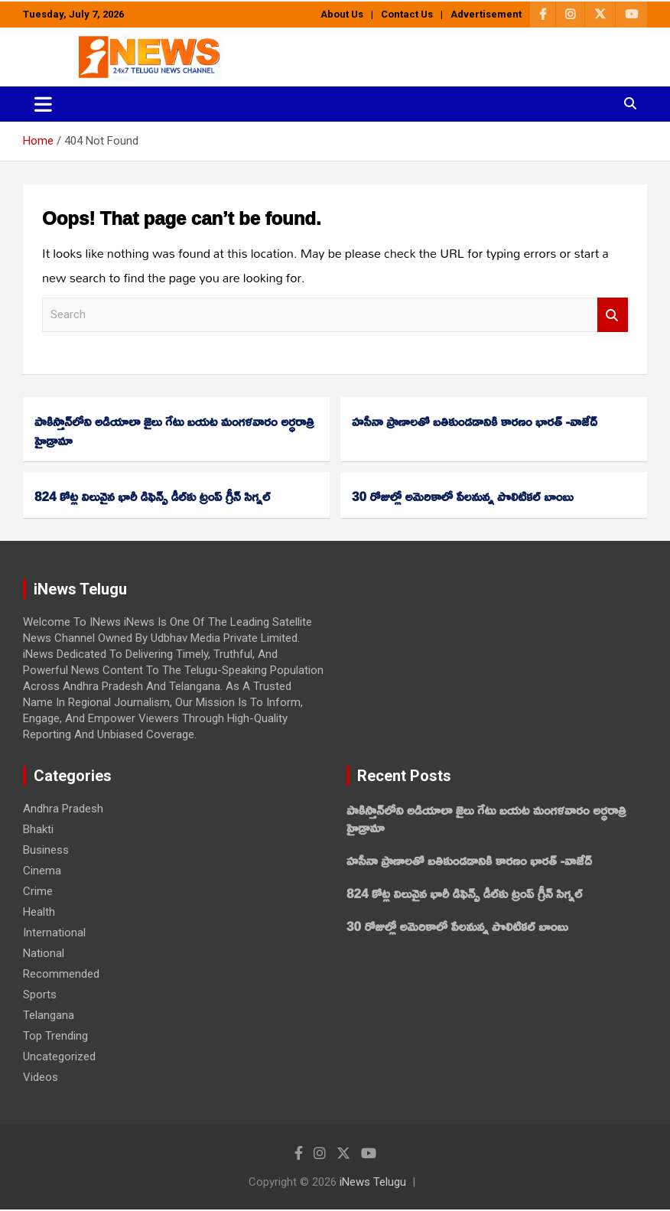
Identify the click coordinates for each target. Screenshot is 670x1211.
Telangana (48, 1015)
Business (46, 850)
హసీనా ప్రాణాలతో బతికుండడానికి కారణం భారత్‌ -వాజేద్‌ (474, 421)
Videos (40, 1077)
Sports (40, 994)
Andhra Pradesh (63, 808)
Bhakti (38, 829)
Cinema (42, 870)
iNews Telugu (373, 1182)
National (43, 953)
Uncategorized (59, 1056)
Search (612, 315)
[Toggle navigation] (43, 104)
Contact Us (407, 14)
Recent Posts (404, 776)
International (54, 932)
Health (39, 912)
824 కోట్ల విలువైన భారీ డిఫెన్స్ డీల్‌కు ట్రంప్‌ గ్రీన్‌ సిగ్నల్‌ (152, 496)
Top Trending (55, 1036)
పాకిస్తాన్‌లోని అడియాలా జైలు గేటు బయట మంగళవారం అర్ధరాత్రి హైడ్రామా (174, 431)
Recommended (61, 974)
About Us (341, 14)
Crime (38, 891)
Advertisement (486, 14)
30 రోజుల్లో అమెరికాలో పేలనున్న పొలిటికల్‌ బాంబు (463, 496)
